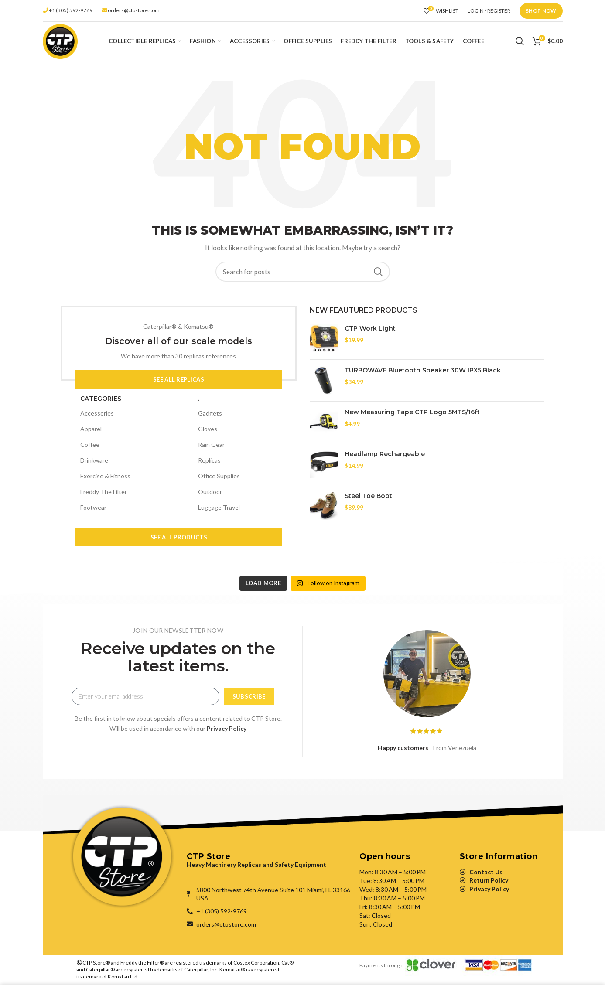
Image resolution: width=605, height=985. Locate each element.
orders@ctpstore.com (134, 10)
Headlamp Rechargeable (385, 454)
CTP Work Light (370, 328)
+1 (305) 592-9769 (70, 10)
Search (378, 272)
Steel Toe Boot (368, 496)
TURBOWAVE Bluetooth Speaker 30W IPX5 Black (423, 370)
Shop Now (541, 10)
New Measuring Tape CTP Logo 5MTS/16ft (412, 412)
